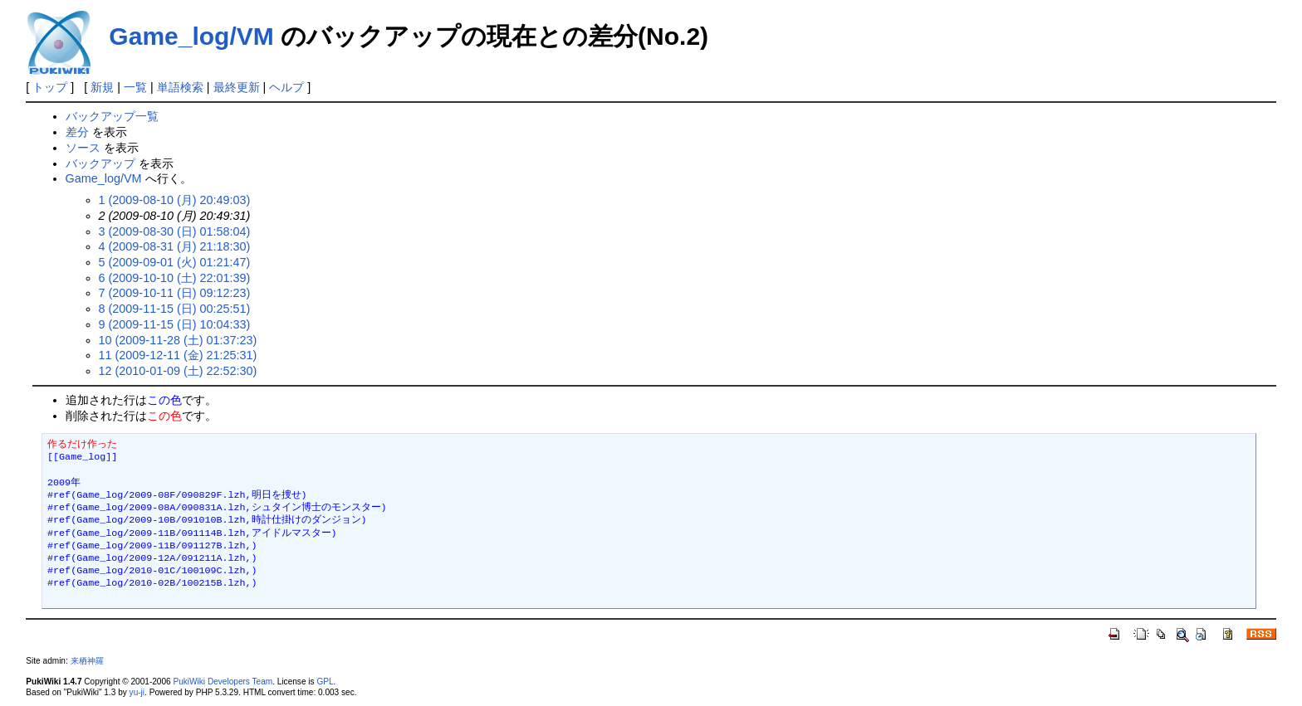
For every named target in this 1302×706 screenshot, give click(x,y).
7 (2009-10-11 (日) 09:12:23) (175, 292)
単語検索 (180, 87)
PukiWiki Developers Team (222, 681)
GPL (324, 681)
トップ (49, 87)
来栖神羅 (87, 660)
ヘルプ (286, 87)
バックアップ (100, 163)
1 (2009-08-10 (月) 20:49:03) (175, 200)
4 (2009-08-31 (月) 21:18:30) (175, 246)
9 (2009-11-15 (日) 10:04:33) (175, 324)
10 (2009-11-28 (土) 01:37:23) (178, 340)
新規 (102, 87)
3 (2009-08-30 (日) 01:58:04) (175, 231)
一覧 (135, 87)
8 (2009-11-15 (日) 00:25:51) (175, 308)
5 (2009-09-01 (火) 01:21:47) (175, 262)
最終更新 (236, 87)
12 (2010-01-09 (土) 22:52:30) (178, 370)
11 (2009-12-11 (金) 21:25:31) (178, 355)
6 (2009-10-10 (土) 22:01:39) (175, 278)
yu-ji (137, 692)
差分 (77, 132)
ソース (83, 147)
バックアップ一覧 (112, 116)
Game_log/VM (191, 36)
